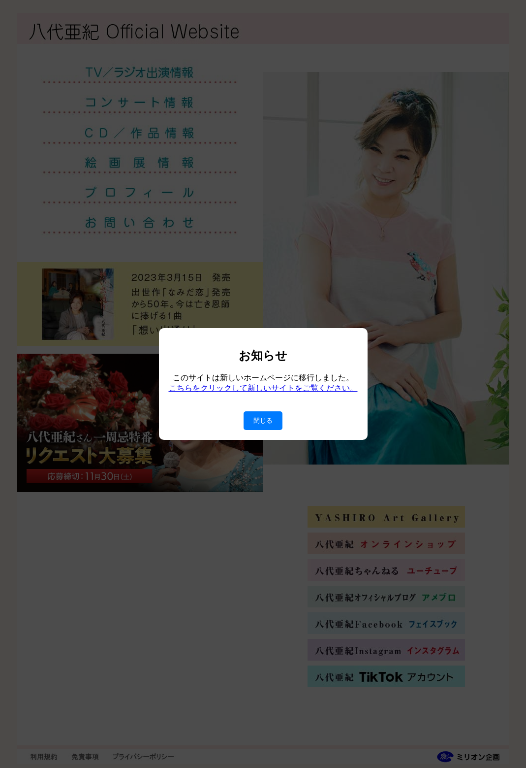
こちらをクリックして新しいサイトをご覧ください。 (263, 388)
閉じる (263, 420)
